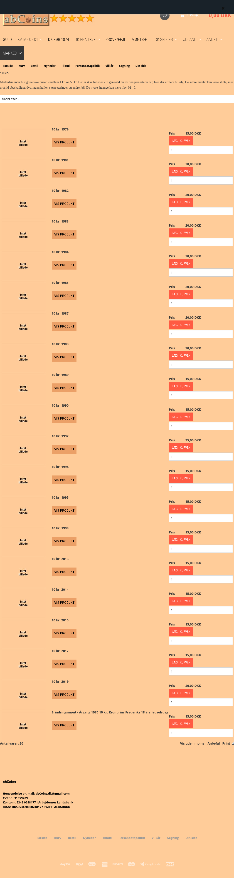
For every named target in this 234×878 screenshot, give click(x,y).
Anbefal (213, 743)
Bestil (34, 66)
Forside (8, 66)
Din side (140, 66)
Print (226, 743)
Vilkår (109, 66)
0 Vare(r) (193, 15)
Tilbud (65, 66)
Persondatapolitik (87, 66)
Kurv (21, 66)
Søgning (124, 66)
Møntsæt (140, 39)
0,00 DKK (220, 15)
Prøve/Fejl (116, 39)
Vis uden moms (192, 743)
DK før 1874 (58, 39)
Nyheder (50, 66)
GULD (7, 39)
